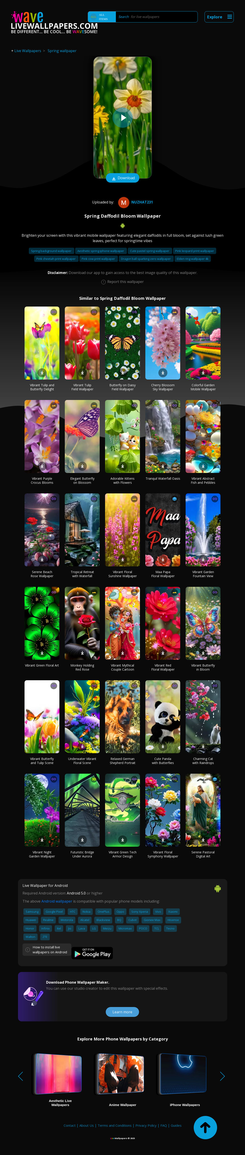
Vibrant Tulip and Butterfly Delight (42, 387)
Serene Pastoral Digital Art (203, 854)
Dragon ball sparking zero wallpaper (146, 259)
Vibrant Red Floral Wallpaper (163, 667)
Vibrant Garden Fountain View (203, 574)
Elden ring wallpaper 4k (193, 259)
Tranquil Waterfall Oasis (163, 478)
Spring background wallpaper (51, 251)
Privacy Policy (146, 1125)
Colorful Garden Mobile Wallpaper (203, 387)
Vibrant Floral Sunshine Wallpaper (122, 574)
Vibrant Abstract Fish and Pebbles (203, 480)
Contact (70, 1125)
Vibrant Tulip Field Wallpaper (82, 387)
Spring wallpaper (62, 50)
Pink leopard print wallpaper (194, 251)
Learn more (122, 1011)
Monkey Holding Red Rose (82, 667)
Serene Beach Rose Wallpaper (42, 574)
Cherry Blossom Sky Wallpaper (163, 387)
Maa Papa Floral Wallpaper (163, 574)
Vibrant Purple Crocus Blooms (42, 480)
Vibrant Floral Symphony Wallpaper (163, 854)
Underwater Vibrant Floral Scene (82, 761)
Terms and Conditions (115, 1125)
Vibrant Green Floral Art (42, 665)
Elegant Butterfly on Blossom (82, 480)
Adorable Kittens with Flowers (122, 480)
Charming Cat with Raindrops (203, 761)
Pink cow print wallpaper (99, 259)
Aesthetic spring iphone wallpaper (101, 251)
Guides (176, 1125)
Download (122, 178)
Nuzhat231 (135, 202)
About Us (86, 1125)
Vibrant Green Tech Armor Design (123, 854)
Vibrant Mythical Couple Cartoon (122, 667)
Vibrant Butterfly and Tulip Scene (42, 761)
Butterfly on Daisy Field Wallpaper (122, 387)
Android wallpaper (56, 901)
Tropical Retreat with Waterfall (82, 574)
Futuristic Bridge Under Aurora (82, 854)
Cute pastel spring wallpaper (150, 251)
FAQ (163, 1125)
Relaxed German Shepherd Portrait (122, 761)
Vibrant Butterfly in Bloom (203, 667)
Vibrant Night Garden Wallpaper (42, 854)
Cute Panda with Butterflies (163, 761)
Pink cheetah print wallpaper (56, 259)
